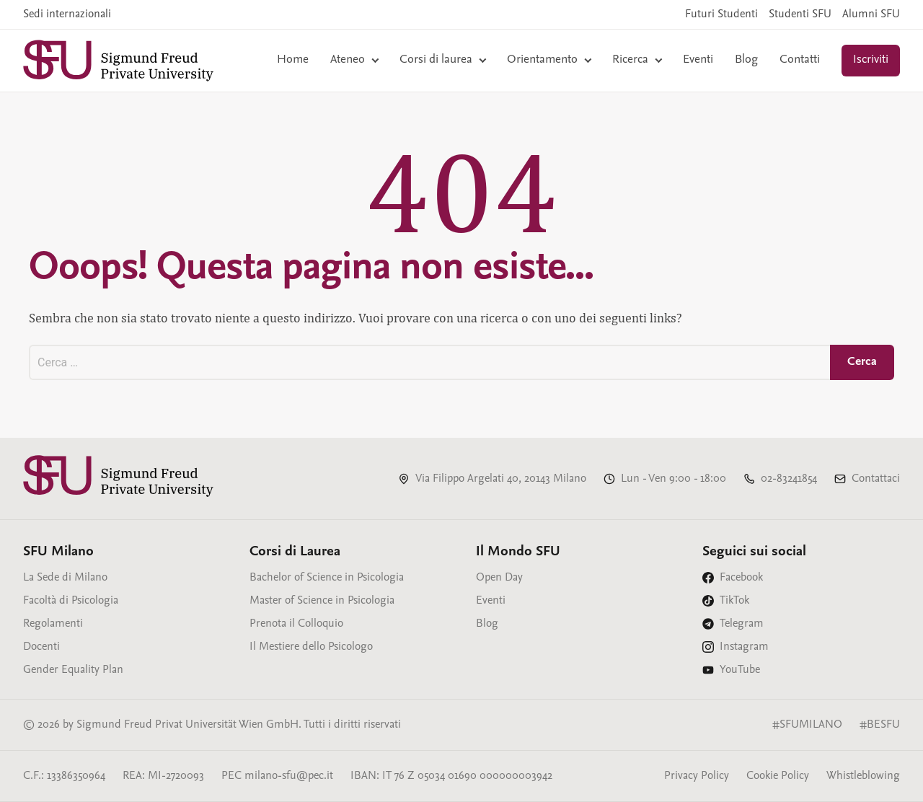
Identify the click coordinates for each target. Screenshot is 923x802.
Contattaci (876, 479)
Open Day (499, 577)
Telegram (742, 624)
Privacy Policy (696, 776)
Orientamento (542, 60)
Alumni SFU (871, 14)
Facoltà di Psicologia (70, 601)
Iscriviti (870, 60)
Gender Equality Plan (73, 670)
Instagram (744, 647)
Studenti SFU (800, 14)
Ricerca (630, 60)
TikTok (734, 601)
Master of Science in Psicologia (321, 601)
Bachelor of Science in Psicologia (326, 577)
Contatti (800, 60)
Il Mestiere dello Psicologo (311, 647)
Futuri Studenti (721, 14)
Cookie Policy (777, 776)
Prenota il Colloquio (296, 624)
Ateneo (347, 60)
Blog (746, 60)
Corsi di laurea (435, 60)
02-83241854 (789, 479)
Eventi (698, 60)
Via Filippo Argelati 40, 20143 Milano (500, 479)
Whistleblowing (863, 776)
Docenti (41, 647)
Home (293, 60)
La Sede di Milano (65, 577)
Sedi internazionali (67, 14)
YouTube (740, 670)
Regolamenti (53, 624)
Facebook (741, 577)
